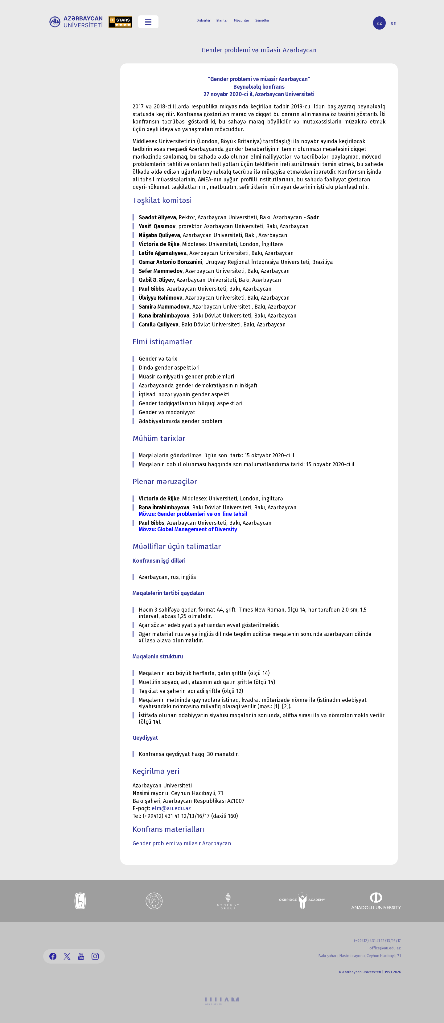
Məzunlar (241, 20)
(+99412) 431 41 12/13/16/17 (377, 940)
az (379, 23)
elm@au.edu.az (171, 808)
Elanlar (222, 20)
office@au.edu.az (385, 948)
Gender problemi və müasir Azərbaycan (182, 843)
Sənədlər (262, 20)
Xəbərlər (203, 20)
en (394, 23)
